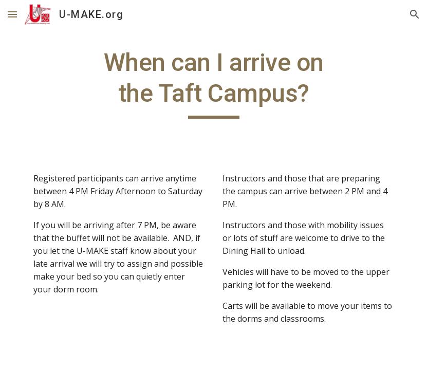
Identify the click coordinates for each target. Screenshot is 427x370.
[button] (12, 14)
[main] (213, 83)
